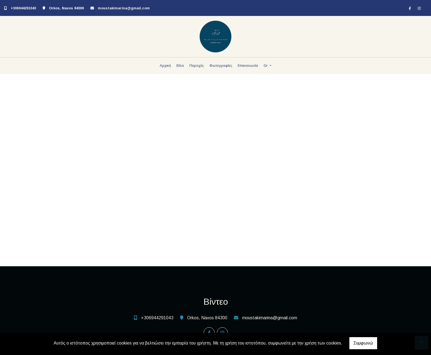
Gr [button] (266, 65)
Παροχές (196, 65)
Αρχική (165, 65)
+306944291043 (23, 8)
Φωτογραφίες (220, 65)
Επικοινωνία (248, 65)
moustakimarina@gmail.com (124, 8)
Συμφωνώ (363, 343)
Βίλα (180, 65)
